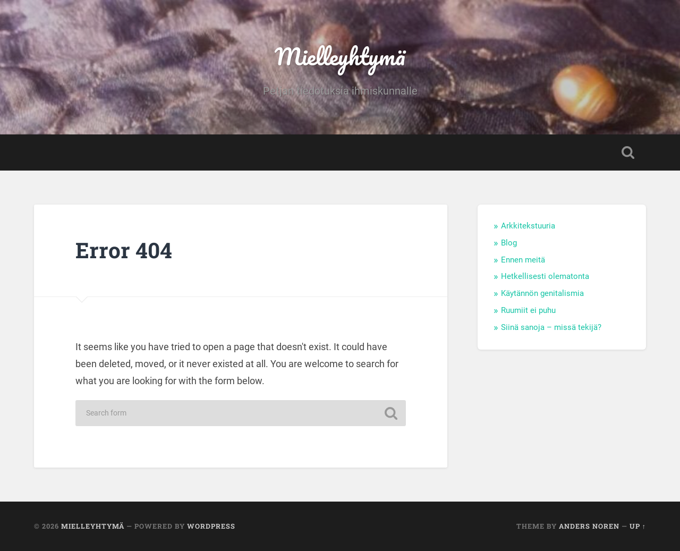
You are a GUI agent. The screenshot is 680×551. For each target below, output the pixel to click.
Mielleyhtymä (340, 56)
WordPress (211, 526)
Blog (509, 243)
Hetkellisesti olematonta (545, 276)
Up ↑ (638, 526)
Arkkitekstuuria (528, 226)
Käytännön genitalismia (542, 293)
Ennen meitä (523, 260)
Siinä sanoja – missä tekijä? (551, 327)
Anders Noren (589, 526)
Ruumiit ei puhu (528, 310)
